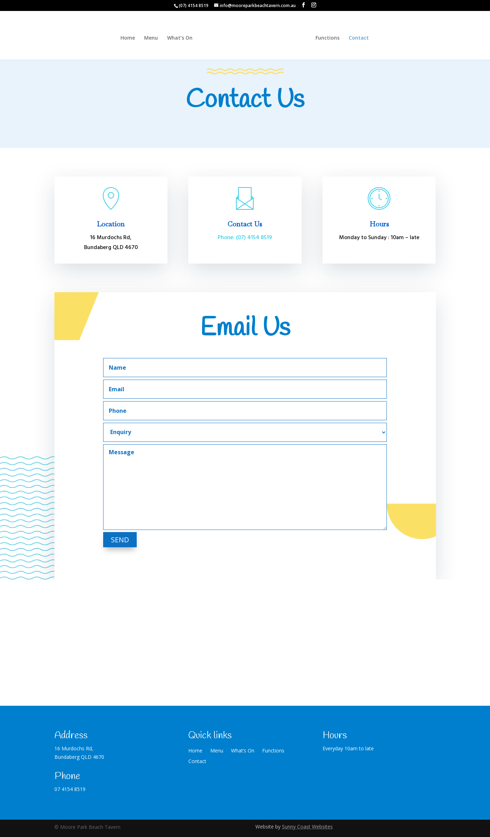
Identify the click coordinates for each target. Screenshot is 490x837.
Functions (332, 38)
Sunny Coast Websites (307, 826)
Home (123, 38)
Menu (146, 38)
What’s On (175, 38)
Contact (364, 38)
